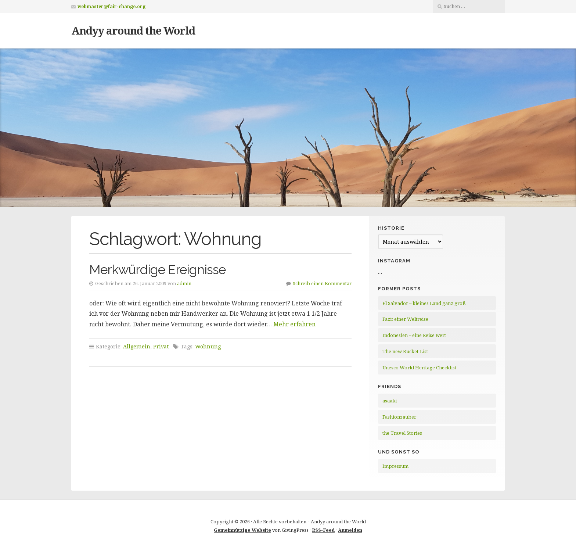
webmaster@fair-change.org (111, 6)
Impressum (395, 466)
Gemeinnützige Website (242, 530)
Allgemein (136, 346)
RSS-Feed (323, 530)
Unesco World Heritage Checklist (419, 367)
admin (184, 283)
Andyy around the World (133, 30)
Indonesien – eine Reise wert (414, 335)
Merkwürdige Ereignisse (157, 269)
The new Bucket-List (405, 351)
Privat (161, 346)
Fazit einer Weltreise (405, 319)
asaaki (389, 400)
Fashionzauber (399, 416)
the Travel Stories (402, 433)
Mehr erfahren (294, 324)
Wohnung (208, 346)
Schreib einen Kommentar (322, 283)
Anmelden (350, 530)
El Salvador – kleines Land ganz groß (424, 303)
